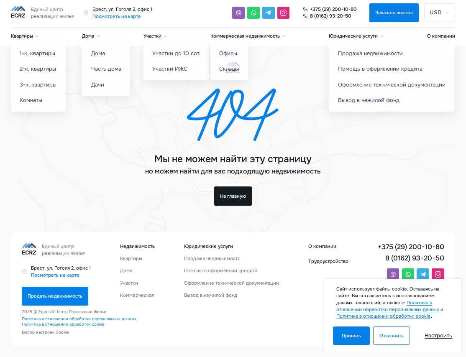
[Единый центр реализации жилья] (44, 13)
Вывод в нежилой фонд (210, 295)
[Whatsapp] (253, 13)
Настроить (438, 335)
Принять (351, 336)
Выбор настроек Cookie (45, 332)
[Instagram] (283, 13)
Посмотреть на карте (116, 16)
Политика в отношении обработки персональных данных (79, 318)
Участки (155, 36)
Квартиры (25, 36)
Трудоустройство (328, 261)
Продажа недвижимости (212, 258)
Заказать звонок (394, 12)
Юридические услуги (356, 36)
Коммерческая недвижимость (248, 36)
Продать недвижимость (55, 296)
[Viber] (238, 13)
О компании (441, 36)
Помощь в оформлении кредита (220, 270)
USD (440, 12)
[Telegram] (268, 13)
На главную (233, 196)
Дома (91, 36)
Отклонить (391, 336)
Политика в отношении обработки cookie (63, 324)
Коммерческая (137, 295)
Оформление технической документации (231, 283)
